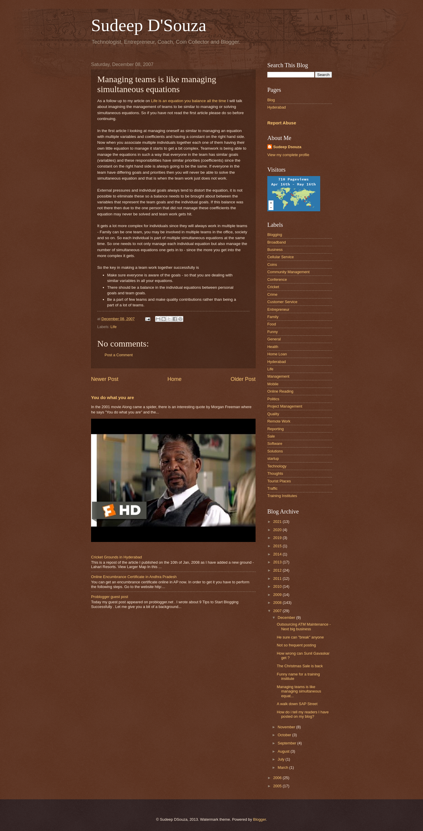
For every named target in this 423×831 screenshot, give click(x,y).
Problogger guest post (109, 596)
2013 (278, 562)
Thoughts (275, 473)
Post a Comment (119, 355)
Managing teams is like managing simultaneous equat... (299, 691)
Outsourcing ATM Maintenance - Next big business (304, 626)
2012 (278, 570)
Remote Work (278, 421)
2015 (278, 546)
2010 (278, 586)
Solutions (275, 451)
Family (272, 317)
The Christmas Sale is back (300, 666)
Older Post (243, 379)
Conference (277, 279)
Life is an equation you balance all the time (188, 101)
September (287, 743)
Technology (276, 466)
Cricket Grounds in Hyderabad (116, 557)
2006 (278, 778)
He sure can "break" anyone (300, 637)
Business (275, 249)
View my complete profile (288, 155)
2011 (278, 578)
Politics (273, 399)
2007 (278, 611)
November (287, 727)
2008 (278, 602)
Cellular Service (280, 257)
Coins (272, 264)
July (281, 759)
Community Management (288, 272)
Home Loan (277, 354)
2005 (278, 786)
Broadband (276, 242)
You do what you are (112, 397)
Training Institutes (282, 496)
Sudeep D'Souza (148, 25)
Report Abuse (281, 122)
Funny (272, 332)
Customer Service (282, 302)
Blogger (259, 819)
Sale (271, 436)
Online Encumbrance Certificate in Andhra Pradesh (134, 577)
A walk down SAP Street (297, 704)
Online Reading (280, 391)
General (274, 339)
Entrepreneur (278, 309)
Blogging (274, 234)
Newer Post (104, 379)
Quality (273, 414)
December (287, 617)
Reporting (275, 429)
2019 (278, 538)
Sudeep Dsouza (287, 147)
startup (273, 458)
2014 (278, 554)
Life (113, 327)
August (284, 751)
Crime (272, 294)
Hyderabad (276, 107)
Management (278, 376)
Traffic (272, 488)
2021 (278, 521)
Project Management (284, 406)
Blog (271, 100)
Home (174, 379)
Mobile (272, 384)
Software (274, 443)
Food (271, 324)
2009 (278, 594)
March (283, 767)
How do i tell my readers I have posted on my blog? (303, 714)
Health (272, 346)
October (285, 735)
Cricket (273, 287)
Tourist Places (279, 481)
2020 (278, 530)
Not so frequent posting (296, 645)
